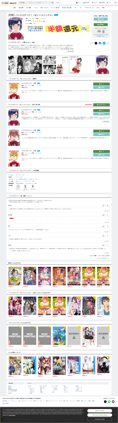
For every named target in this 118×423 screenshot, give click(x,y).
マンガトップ (14, 400)
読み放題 (21, 7)
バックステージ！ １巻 (16, 42)
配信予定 (9, 387)
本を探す (58, 2)
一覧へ (34, 23)
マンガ (35, 7)
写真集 (41, 392)
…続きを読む (70, 51)
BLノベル (66, 388)
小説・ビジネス (44, 7)
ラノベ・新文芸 (55, 7)
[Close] (115, 415)
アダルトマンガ (79, 387)
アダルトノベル (79, 388)
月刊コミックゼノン (34, 179)
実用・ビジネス (43, 388)
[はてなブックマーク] (104, 43)
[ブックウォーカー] (8, 2)
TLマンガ (66, 390)
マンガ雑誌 (30, 393)
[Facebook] (100, 43)
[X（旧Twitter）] (96, 43)
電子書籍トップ (6, 400)
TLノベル (66, 392)
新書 (41, 389)
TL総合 (64, 389)
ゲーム (53, 390)
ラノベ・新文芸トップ (34, 400)
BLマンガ (66, 387)
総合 (15, 7)
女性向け (56, 389)
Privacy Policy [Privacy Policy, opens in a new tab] (12, 415)
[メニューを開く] (115, 2)
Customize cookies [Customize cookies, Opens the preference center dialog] (100, 419)
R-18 (98, 7)
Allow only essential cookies (99, 415)
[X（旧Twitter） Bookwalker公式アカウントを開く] (105, 401)
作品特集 (9, 393)
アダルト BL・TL (89, 7)
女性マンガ (32, 392)
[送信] (52, 2)
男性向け (21, 179)
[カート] (109, 2)
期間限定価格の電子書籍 (12, 389)
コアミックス (19, 177)
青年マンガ (26, 179)
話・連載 (28, 7)
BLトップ (42, 400)
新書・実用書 (6, 403)
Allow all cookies (99, 411)
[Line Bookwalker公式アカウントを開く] (109, 401)
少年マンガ (32, 388)
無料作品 (9, 388)
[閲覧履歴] (102, 2)
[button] (11, 65)
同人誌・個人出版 (66, 7)
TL (80, 7)
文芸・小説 (42, 387)
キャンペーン (10, 392)
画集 (53, 392)
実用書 (78, 400)
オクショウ (32, 18)
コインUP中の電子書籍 (12, 390)
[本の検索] (23, 2)
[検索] (52, 2)
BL (75, 7)
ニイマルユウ (42, 18)
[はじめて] (95, 2)
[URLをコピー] (108, 43)
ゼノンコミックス (20, 175)
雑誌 (41, 390)
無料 (103, 7)
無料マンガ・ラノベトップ (52, 400)
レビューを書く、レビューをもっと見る (100, 255)
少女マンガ (32, 390)
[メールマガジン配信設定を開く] (113, 401)
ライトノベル (54, 387)
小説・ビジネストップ (23, 400)
